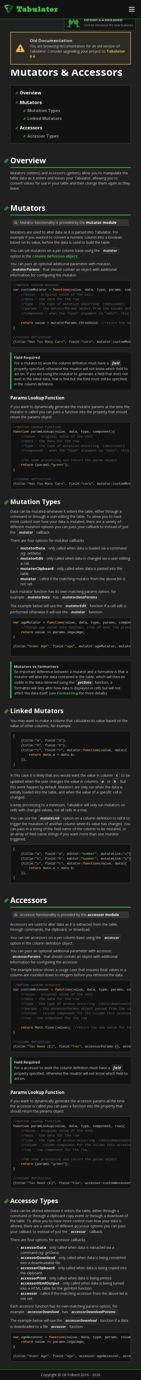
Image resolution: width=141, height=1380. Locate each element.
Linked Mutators (44, 118)
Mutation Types (43, 110)
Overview (30, 93)
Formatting (67, 693)
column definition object (55, 256)
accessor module (103, 914)
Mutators (31, 102)
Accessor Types (43, 136)
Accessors (31, 128)
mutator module (101, 222)
